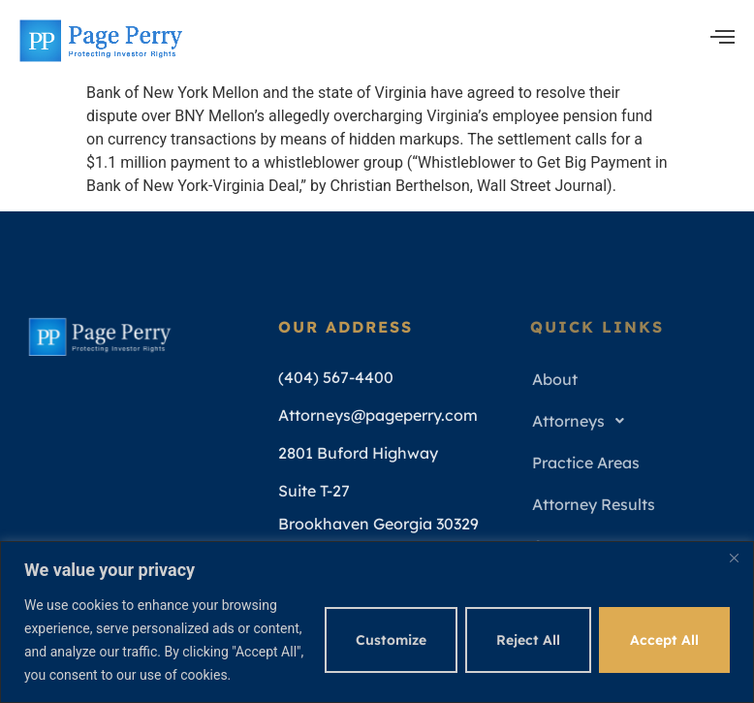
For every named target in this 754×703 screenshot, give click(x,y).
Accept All (664, 640)
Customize (391, 640)
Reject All (528, 640)
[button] (631, 421)
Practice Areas (586, 462)
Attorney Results (593, 504)
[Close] (733, 557)
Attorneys (583, 420)
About (555, 379)
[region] (377, 622)
